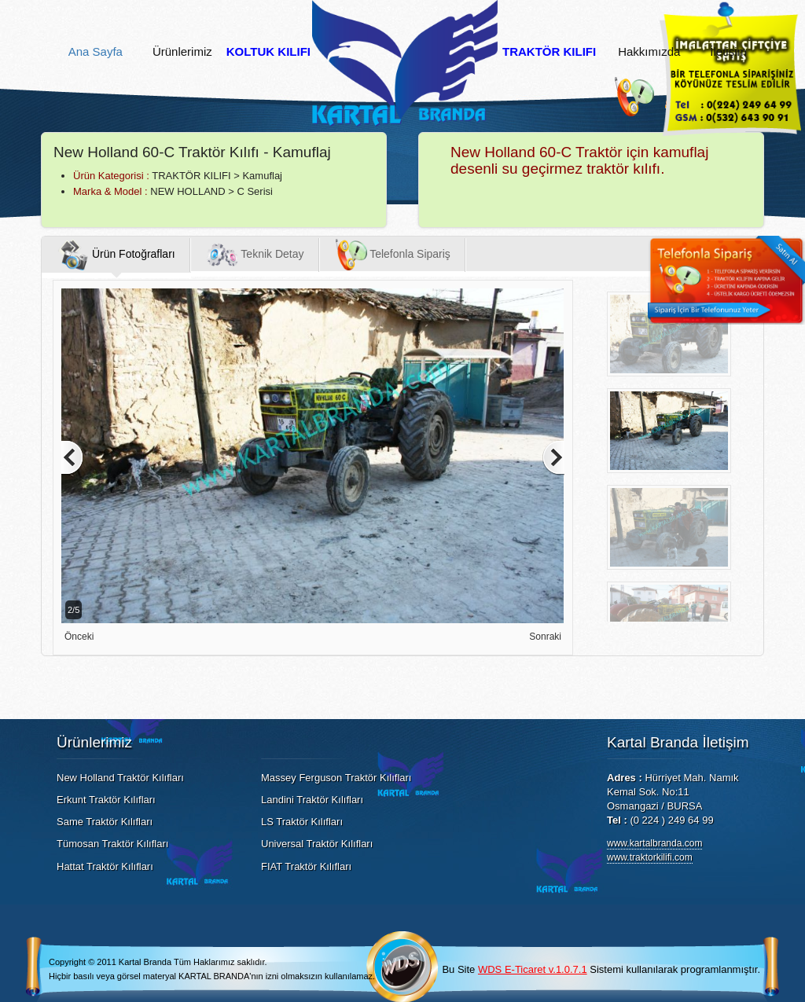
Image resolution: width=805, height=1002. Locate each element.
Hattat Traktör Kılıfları (105, 866)
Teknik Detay (255, 254)
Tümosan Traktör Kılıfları (112, 844)
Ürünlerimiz (182, 52)
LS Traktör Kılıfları (302, 822)
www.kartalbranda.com (654, 843)
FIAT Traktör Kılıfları (306, 866)
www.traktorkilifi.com (650, 857)
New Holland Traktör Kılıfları (120, 778)
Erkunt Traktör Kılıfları (106, 800)
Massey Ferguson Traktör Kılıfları (336, 778)
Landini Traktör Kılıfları (312, 800)
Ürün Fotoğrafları (116, 254)
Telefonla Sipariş (393, 254)
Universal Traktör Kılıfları (317, 844)
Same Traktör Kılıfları (105, 822)
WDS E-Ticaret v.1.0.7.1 (532, 969)
